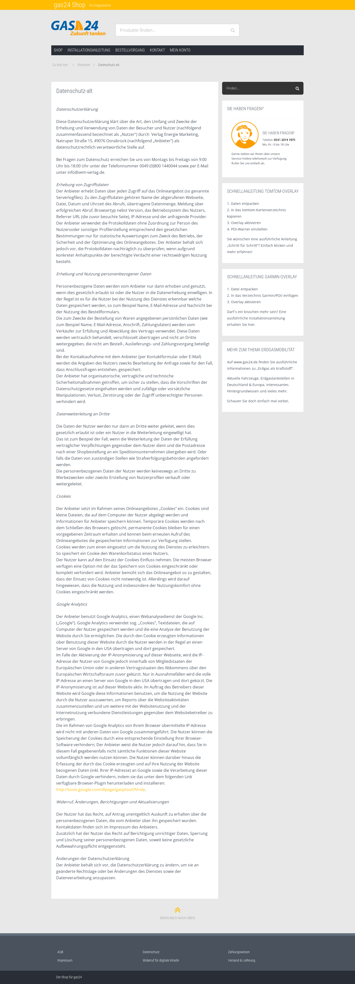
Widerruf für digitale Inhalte (161, 960)
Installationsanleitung (89, 50)
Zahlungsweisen (239, 952)
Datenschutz (151, 952)
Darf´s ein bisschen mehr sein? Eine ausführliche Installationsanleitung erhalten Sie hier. (256, 318)
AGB (60, 952)
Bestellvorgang (130, 50)
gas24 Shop (70, 5)
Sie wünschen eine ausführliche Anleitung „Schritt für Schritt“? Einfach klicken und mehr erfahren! (262, 245)
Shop (58, 50)
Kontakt (157, 50)
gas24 (77, 977)
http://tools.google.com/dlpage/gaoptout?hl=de (100, 789)
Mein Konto (180, 50)
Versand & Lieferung (241, 960)
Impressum (64, 960)
